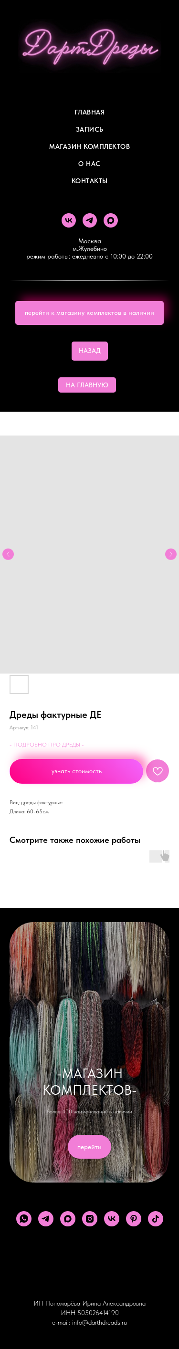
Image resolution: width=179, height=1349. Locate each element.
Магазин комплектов (89, 146)
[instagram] (89, 1218)
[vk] (69, 220)
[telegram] (90, 220)
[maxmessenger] (111, 220)
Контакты (90, 181)
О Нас (89, 163)
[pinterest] (133, 1218)
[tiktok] (155, 1218)
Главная (89, 112)
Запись (90, 129)
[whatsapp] (24, 1218)
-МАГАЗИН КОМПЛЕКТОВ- (89, 1081)
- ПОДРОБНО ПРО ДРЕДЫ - (47, 744)
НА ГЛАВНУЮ (87, 385)
